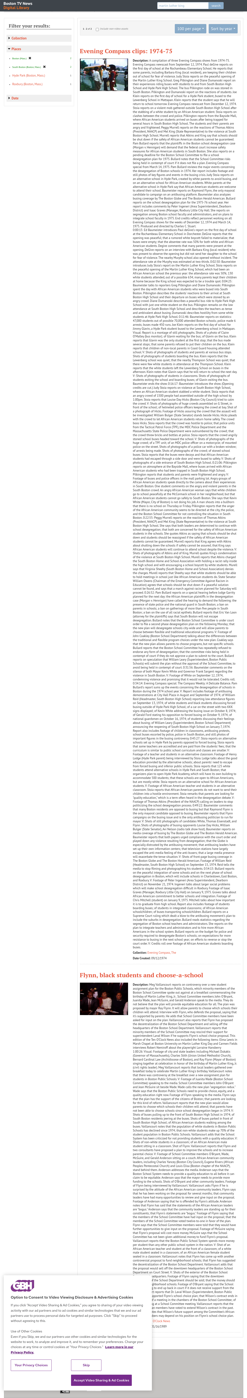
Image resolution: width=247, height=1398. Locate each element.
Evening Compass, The (161, 953)
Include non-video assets (114, 28)
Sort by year (221, 28)
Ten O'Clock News (158, 1321)
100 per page (189, 28)
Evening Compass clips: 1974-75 (126, 51)
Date (15, 98)
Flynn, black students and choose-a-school (141, 975)
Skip (86, 1365)
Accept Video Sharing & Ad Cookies (101, 1380)
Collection (19, 38)
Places (16, 49)
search (216, 6)
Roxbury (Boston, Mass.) (27, 84)
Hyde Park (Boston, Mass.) (28, 75)
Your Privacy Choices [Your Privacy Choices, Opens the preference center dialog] (31, 1365)
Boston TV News (18, 5)
